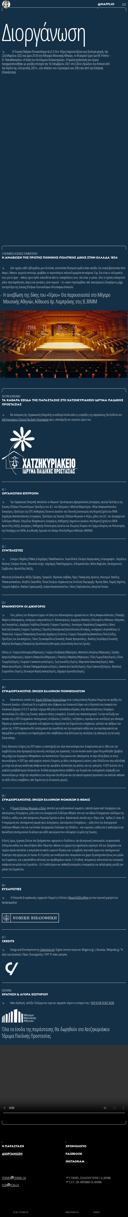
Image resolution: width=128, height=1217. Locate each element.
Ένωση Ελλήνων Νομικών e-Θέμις (29, 808)
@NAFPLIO (106, 4)
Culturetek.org (47, 950)
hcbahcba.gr (10, 1185)
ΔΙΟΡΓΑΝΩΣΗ (12, 1154)
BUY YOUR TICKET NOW (102, 1003)
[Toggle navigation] (124, 4)
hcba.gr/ (96, 1212)
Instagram (75, 1162)
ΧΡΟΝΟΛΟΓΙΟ (76, 1146)
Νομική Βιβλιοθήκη (78, 897)
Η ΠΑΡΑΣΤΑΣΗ (13, 1146)
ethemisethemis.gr (14, 1178)
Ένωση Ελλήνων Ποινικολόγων (51, 700)
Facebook (74, 1154)
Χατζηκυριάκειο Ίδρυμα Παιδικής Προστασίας (25, 419)
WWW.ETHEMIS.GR (72, 1212)
